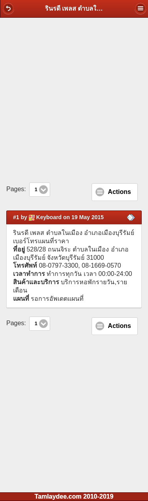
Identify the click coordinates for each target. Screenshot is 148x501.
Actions (119, 191)
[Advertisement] (74, 100)
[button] (8, 8)
